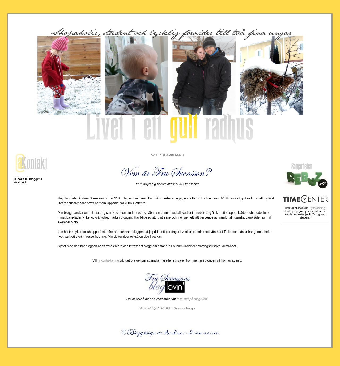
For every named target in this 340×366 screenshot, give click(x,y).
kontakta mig (110, 260)
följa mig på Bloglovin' (192, 299)
